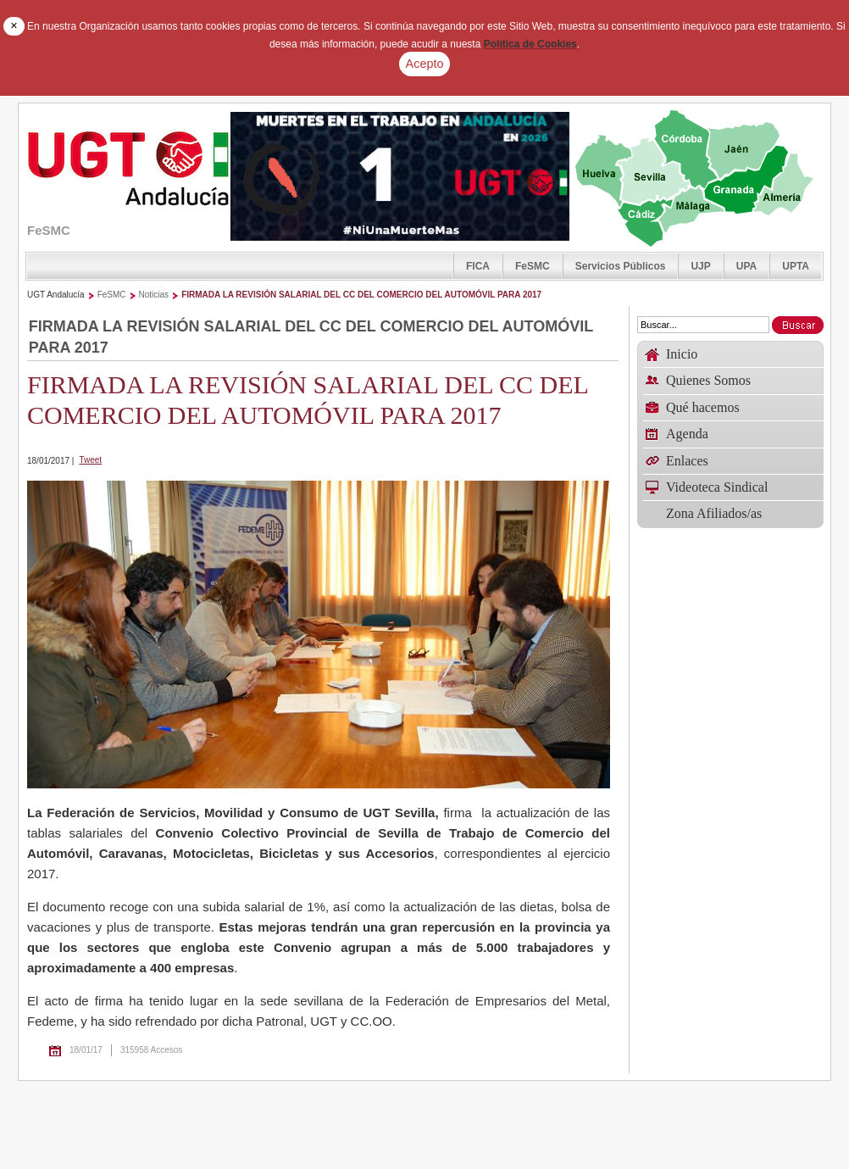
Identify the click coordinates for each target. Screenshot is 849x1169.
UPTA (795, 266)
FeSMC (532, 266)
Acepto (425, 63)
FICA (478, 266)
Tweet (90, 460)
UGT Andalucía (56, 294)
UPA (746, 266)
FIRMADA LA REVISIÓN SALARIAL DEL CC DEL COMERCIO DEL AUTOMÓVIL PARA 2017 (361, 294)
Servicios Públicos (620, 266)
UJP (700, 266)
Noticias (154, 294)
